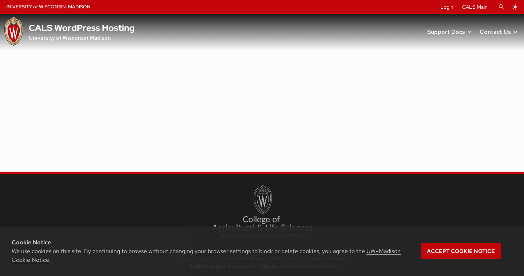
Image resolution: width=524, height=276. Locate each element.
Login (446, 7)
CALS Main (475, 7)
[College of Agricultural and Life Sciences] (262, 211)
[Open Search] (501, 7)
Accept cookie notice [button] (461, 251)
